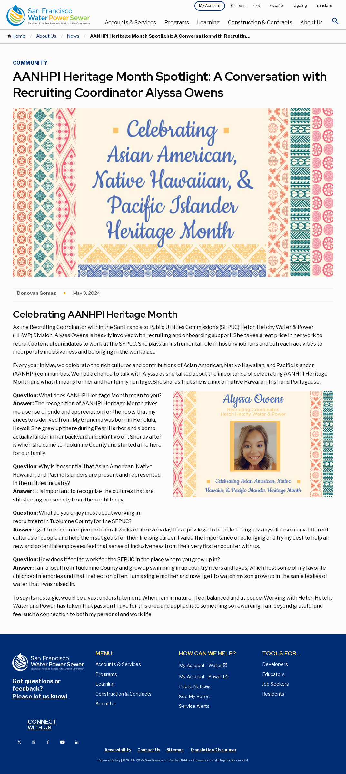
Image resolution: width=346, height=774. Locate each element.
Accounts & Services (130, 22)
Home (18, 36)
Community (30, 63)
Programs (176, 22)
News (73, 36)
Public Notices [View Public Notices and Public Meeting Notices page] (195, 686)
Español (277, 5)
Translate (323, 5)
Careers (238, 5)
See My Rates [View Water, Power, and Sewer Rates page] (194, 696)
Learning (208, 22)
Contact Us (148, 750)
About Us (311, 22)
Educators (273, 674)
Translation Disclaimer (213, 750)
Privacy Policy (108, 760)
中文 (257, 5)
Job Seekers (275, 684)
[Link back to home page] (48, 15)
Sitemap (175, 750)
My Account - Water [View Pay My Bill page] (200, 665)
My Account (210, 5)
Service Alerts (194, 706)
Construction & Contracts (260, 22)
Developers (275, 664)
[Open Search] (335, 22)
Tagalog (299, 5)
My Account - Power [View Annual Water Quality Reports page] (200, 677)
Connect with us (42, 724)
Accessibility (117, 750)
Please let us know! (39, 696)
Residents (273, 694)
